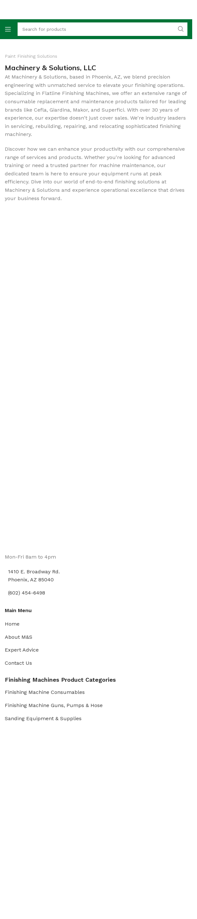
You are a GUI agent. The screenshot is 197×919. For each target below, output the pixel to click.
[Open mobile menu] (8, 29)
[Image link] (29, 529)
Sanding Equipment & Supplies (43, 718)
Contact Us (18, 663)
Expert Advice (22, 650)
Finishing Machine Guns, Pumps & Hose (54, 705)
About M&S (18, 637)
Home (12, 624)
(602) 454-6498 (26, 593)
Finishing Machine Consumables (45, 692)
